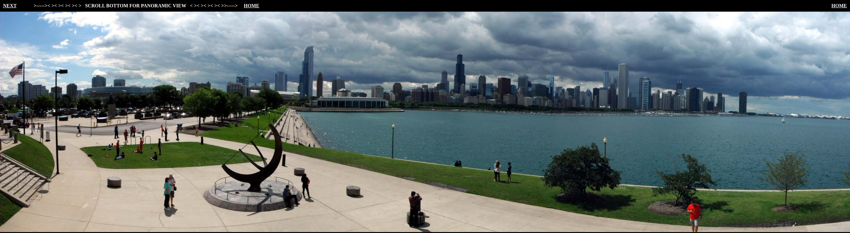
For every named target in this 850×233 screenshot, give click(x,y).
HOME (252, 5)
